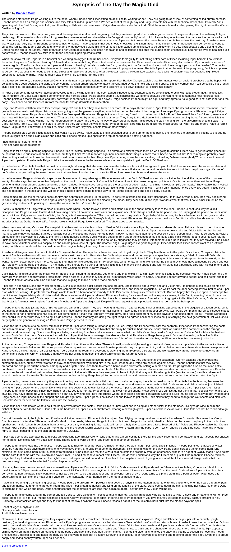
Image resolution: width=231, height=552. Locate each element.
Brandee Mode (25, 13)
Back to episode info (14, 545)
